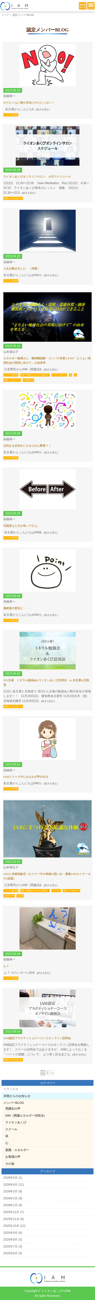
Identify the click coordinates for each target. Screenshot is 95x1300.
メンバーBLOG (11, 115)
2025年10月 (11, 1225)
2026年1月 (10, 1205)
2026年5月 (10, 1177)
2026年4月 (10, 1184)
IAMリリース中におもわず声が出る (26, 776)
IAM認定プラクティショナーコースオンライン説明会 (37, 1038)
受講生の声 (12, 1108)
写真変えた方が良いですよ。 (21, 525)
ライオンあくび (59, 375)
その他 (20, 896)
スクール (56, 890)
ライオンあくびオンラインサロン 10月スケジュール (37, 176)
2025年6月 (10, 1253)
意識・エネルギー (12, 380)
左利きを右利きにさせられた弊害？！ (27, 445)
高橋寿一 (9, 96)
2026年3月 (10, 1191)
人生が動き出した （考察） (21, 268)
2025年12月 (11, 1212)
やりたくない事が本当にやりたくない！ (28, 102)
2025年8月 (10, 1239)
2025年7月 (10, 1246)
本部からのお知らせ (13, 198)
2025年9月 (10, 1232)
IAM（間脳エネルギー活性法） (35, 375)
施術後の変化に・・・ (17, 608)
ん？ (6, 966)
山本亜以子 (10, 351)
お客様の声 (28, 380)
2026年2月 (10, 1198)
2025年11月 (11, 1219)
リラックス (10, 1089)
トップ (5, 15)
